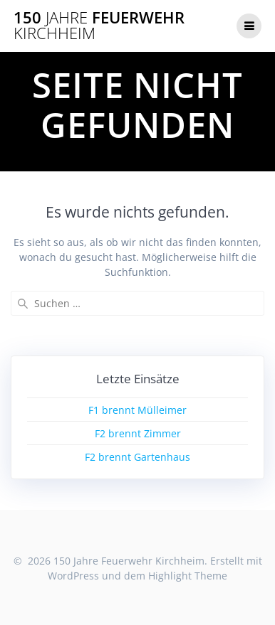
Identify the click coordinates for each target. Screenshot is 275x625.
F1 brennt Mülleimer (137, 410)
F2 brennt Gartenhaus (137, 457)
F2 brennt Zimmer (138, 433)
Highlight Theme (187, 575)
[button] (30, 45)
